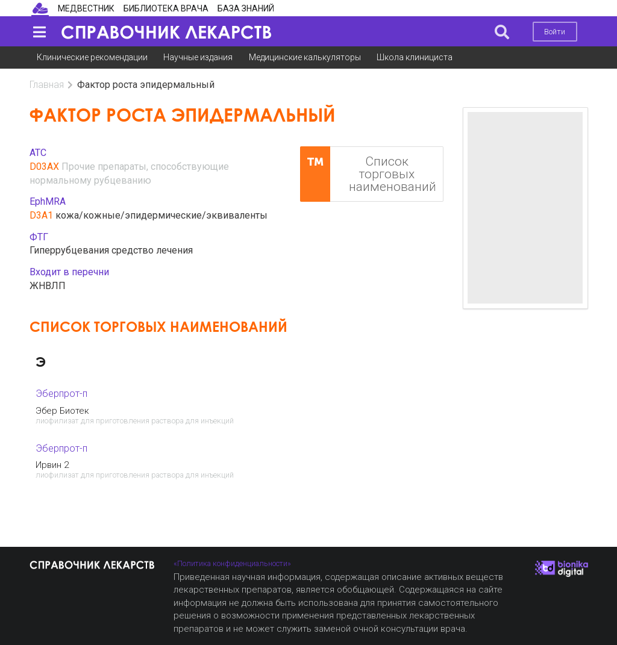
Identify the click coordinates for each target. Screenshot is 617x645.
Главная (47, 84)
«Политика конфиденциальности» (232, 563)
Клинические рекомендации (92, 57)
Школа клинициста (415, 57)
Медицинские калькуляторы (305, 57)
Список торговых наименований (368, 174)
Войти (554, 31)
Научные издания (198, 57)
